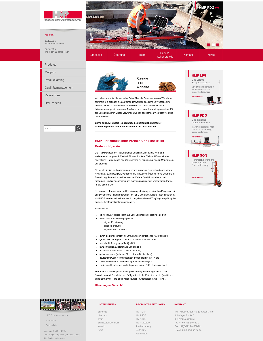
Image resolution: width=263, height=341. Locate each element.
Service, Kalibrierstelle (165, 54)
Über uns (119, 54)
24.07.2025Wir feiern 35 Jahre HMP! (57, 50)
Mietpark (50, 72)
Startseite (96, 54)
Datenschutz (51, 325)
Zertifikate (141, 330)
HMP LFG (141, 311)
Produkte (50, 64)
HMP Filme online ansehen (58, 315)
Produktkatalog (54, 80)
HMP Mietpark (143, 322)
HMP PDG (141, 315)
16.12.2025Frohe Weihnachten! (54, 42)
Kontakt (188, 54)
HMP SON (141, 319)
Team (142, 54)
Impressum (51, 320)
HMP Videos (53, 103)
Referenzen (52, 95)
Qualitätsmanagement (59, 87)
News (211, 54)
